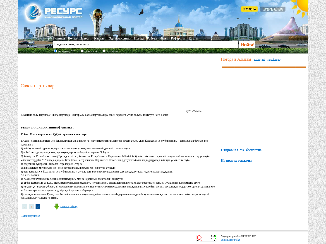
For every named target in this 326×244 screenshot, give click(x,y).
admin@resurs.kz (230, 239)
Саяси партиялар (30, 215)
